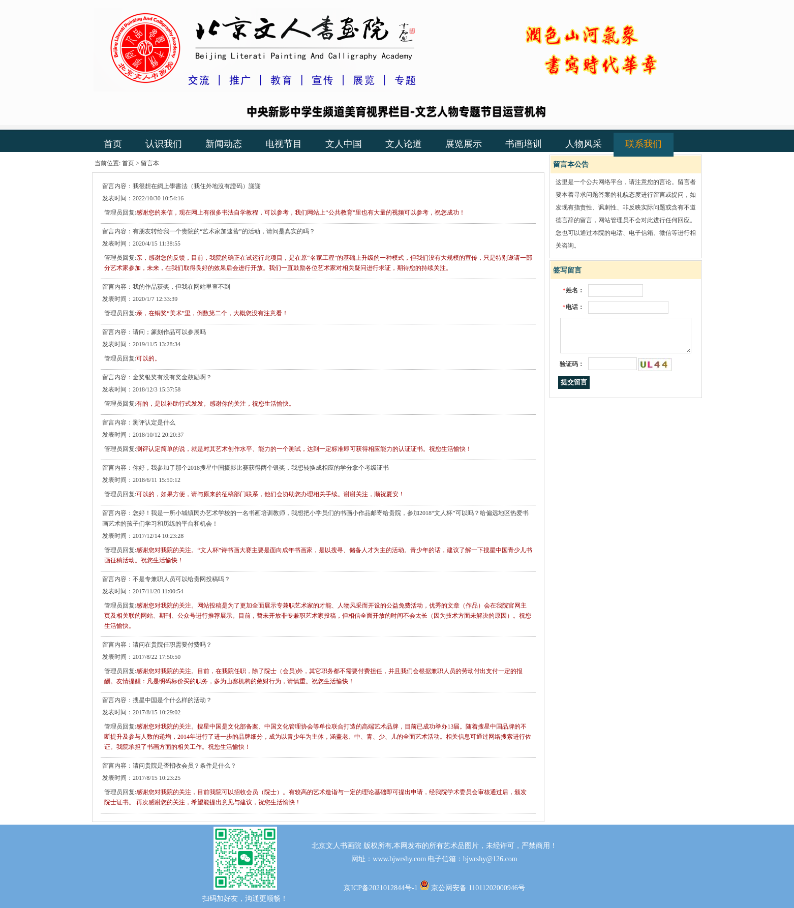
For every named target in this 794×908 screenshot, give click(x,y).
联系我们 (643, 144)
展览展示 (463, 144)
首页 (113, 144)
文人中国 (343, 144)
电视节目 (283, 144)
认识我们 (163, 144)
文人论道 (403, 144)
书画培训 (523, 144)
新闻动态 (223, 144)
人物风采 (583, 144)
